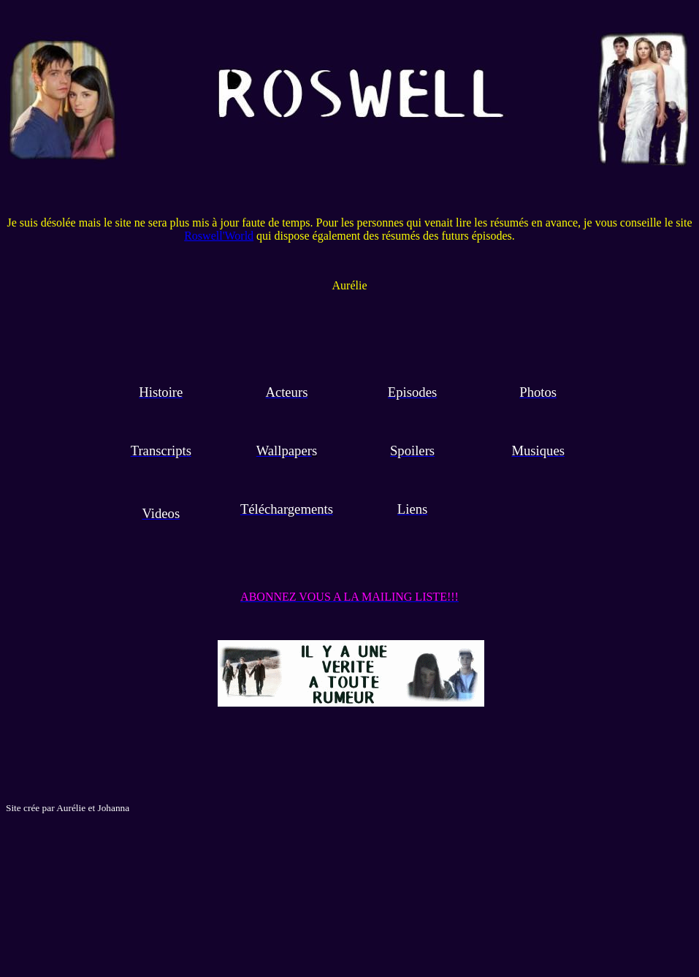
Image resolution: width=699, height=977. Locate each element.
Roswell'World (218, 235)
